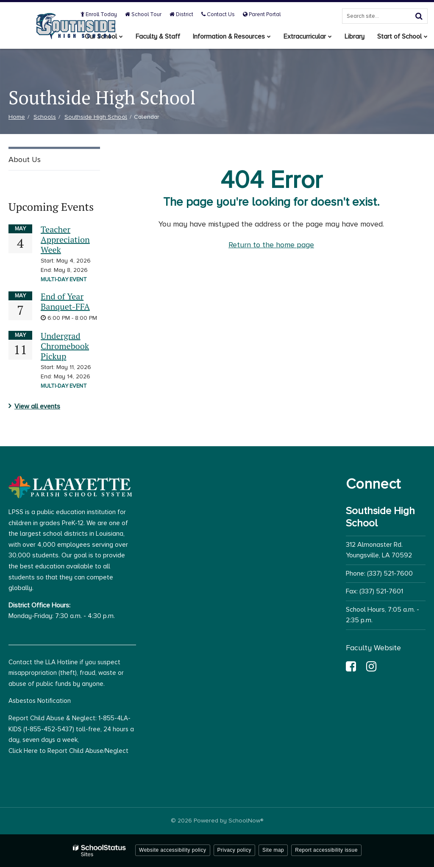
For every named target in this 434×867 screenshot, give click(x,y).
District (181, 14)
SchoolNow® (245, 820)
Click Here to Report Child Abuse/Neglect (68, 751)
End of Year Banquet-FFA (65, 301)
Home (16, 116)
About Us (24, 159)
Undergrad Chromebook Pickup (65, 346)
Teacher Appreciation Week (65, 239)
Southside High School (95, 116)
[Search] (418, 16)
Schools (44, 116)
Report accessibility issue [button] (326, 850)
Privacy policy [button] (234, 850)
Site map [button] (273, 850)
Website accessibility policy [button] (172, 850)
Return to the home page (271, 244)
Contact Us (218, 14)
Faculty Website (373, 647)
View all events (37, 406)
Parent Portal (262, 14)
